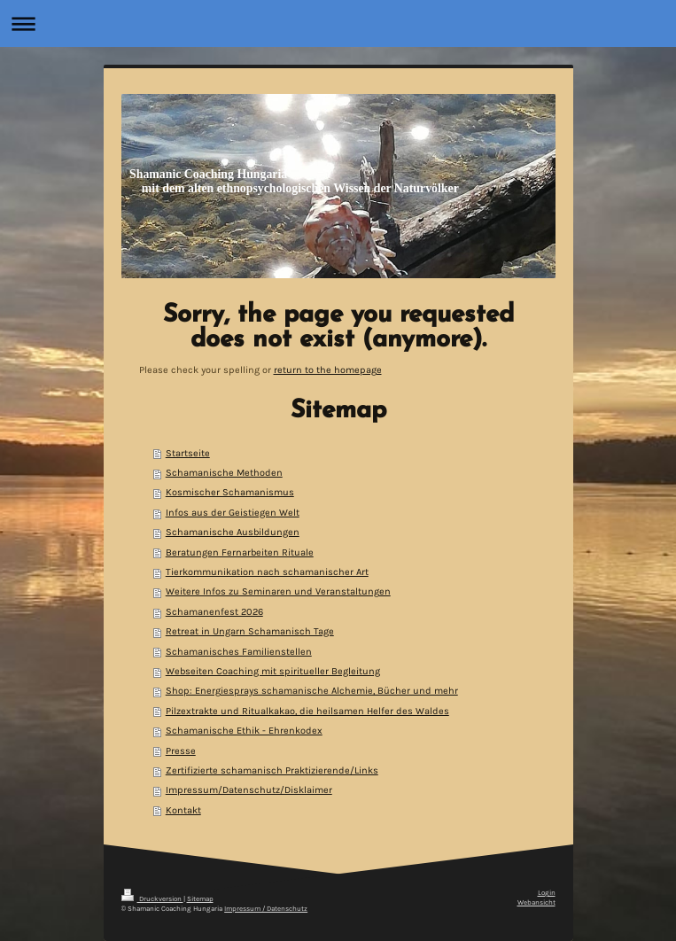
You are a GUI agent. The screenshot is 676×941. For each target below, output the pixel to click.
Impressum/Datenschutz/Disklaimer (249, 790)
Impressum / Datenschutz (265, 909)
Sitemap (200, 899)
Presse (181, 751)
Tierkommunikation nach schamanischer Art (267, 572)
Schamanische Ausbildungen (232, 532)
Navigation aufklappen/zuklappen (338, 23)
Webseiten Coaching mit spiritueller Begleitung (273, 671)
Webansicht (536, 902)
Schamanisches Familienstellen (239, 651)
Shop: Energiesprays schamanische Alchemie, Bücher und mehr (312, 690)
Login (547, 893)
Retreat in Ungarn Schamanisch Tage (250, 631)
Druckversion (152, 899)
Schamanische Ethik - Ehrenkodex (244, 730)
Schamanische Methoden (224, 472)
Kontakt (183, 810)
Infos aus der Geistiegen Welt (232, 512)
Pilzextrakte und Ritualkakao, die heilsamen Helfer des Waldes (307, 711)
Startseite (188, 453)
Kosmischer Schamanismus (230, 492)
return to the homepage (328, 370)
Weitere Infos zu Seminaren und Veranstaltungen (278, 591)
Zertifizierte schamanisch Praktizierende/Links (272, 770)
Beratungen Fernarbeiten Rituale (240, 552)
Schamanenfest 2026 (214, 612)
